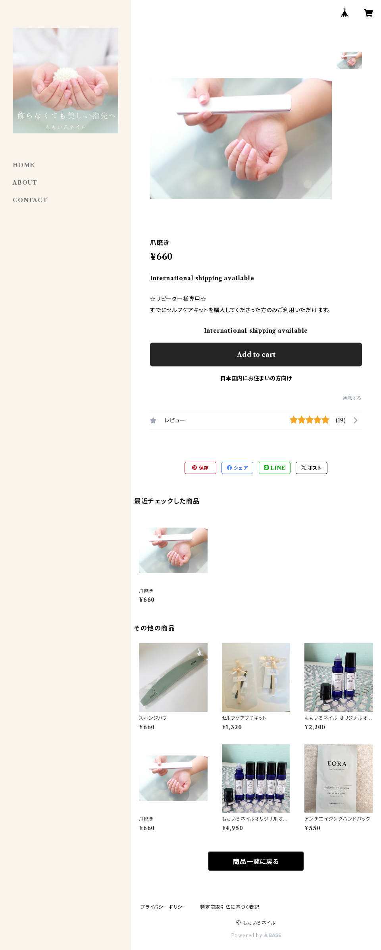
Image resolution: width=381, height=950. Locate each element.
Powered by (256, 935)
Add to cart (256, 354)
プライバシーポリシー (163, 907)
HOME (24, 165)
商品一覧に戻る (256, 861)
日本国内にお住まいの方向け (256, 378)
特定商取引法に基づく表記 (230, 907)
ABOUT (25, 182)
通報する (352, 398)
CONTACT (30, 200)
